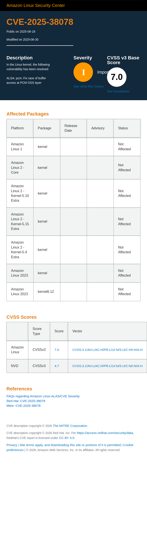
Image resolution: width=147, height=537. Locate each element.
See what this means (89, 86)
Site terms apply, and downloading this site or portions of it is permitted (70, 445)
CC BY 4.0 (66, 438)
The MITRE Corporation (70, 426)
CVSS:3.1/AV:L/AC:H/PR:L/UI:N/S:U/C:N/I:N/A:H (107, 366)
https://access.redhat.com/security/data (105, 433)
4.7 (56, 366)
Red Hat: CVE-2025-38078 (25, 401)
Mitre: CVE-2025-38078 (23, 405)
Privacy (11, 445)
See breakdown (118, 91)
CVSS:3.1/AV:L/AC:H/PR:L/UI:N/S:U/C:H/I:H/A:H (107, 350)
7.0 (56, 350)
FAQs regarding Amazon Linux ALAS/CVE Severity (43, 396)
